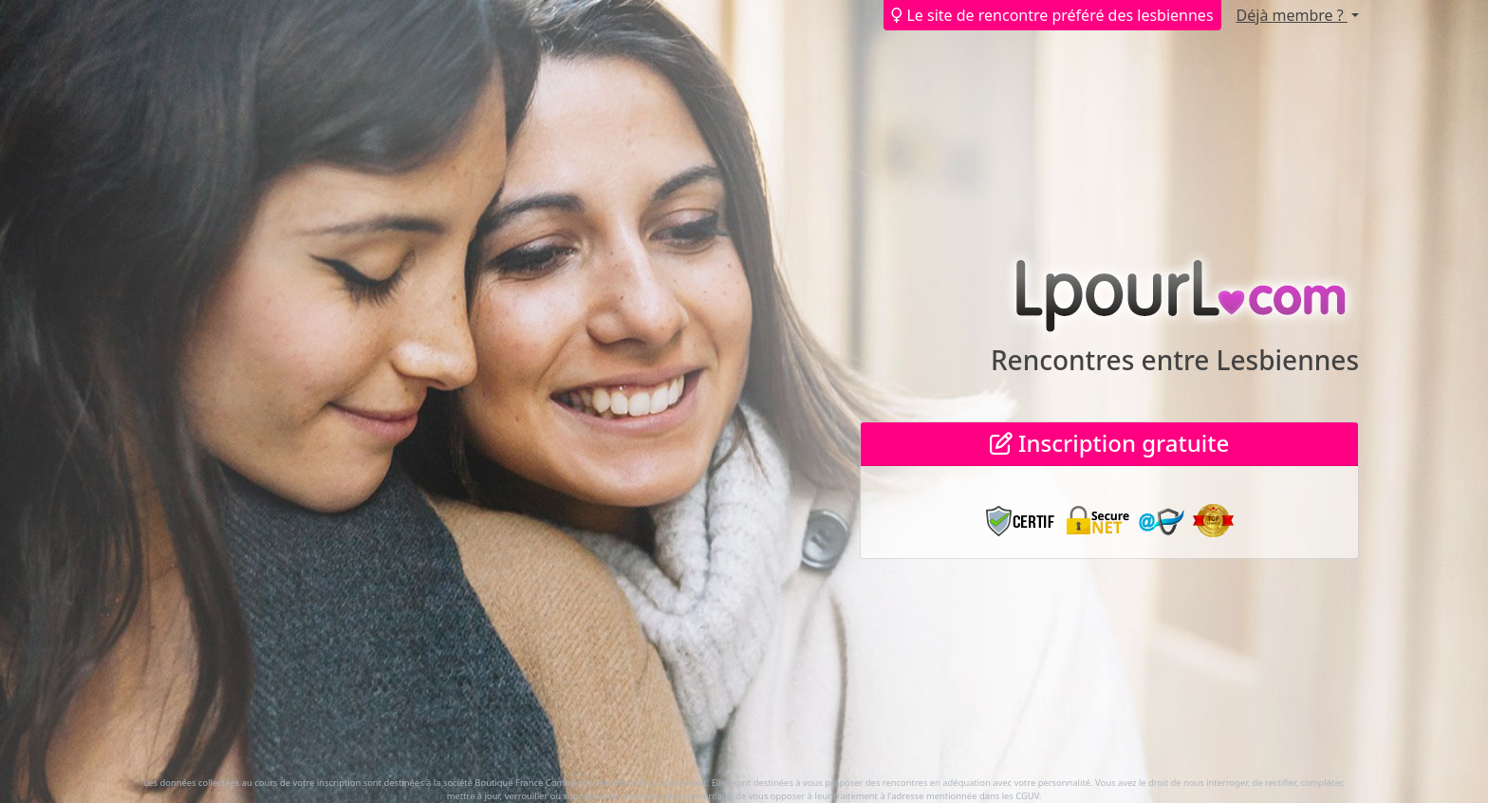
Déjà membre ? (1292, 15)
